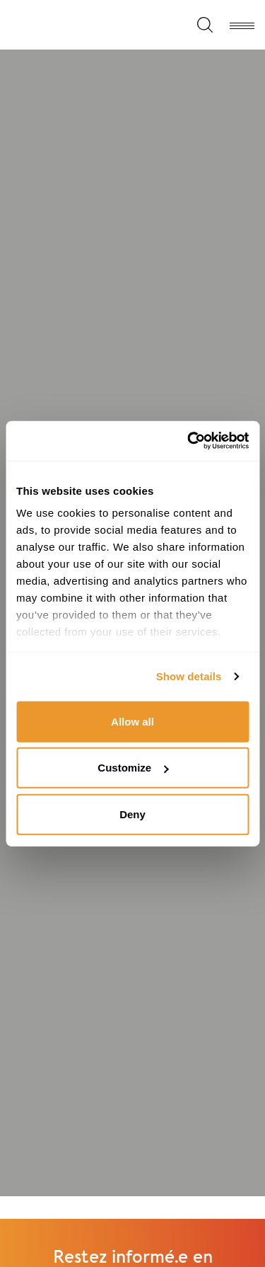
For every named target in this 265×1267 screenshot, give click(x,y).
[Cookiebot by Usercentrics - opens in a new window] (189, 441)
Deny (132, 814)
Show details (189, 676)
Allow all (132, 721)
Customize (133, 768)
